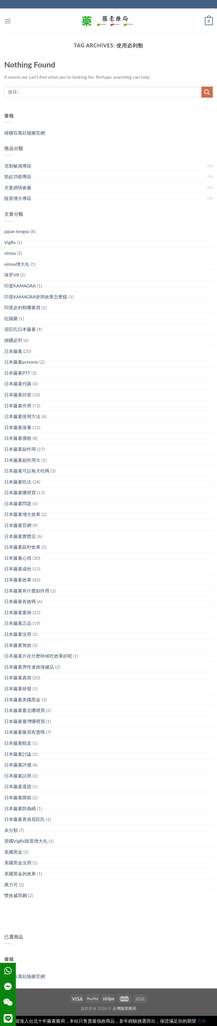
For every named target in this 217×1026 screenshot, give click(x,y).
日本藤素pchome (21, 361)
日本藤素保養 (17, 427)
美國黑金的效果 (20, 873)
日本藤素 (13, 351)
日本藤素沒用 (17, 634)
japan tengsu (16, 231)
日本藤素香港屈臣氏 (24, 819)
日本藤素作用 (17, 405)
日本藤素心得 (17, 558)
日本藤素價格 (17, 438)
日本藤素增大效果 (22, 514)
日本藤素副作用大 (22, 460)
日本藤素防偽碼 (20, 808)
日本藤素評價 (17, 764)
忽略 (201, 1020)
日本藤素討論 (17, 754)
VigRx (10, 242)
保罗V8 (11, 274)
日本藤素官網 (17, 525)
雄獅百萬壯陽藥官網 (24, 132)
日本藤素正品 (17, 623)
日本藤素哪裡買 (20, 492)
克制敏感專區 (17, 165)
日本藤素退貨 (17, 786)
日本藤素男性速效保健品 (29, 666)
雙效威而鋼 (15, 895)
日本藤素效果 (17, 579)
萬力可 (11, 884)
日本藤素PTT (17, 372)
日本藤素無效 (17, 645)
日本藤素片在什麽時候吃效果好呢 (38, 655)
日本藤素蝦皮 (17, 743)
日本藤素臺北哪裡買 (24, 710)
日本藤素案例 (17, 612)
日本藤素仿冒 (17, 394)
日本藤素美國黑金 (22, 699)
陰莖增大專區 (17, 198)
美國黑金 (13, 851)
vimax (10, 253)
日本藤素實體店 (20, 536)
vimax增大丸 (16, 264)
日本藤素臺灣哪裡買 (24, 721)
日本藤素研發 (17, 688)
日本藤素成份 (17, 568)
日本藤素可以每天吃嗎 (26, 470)
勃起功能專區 (17, 176)
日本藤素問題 (17, 503)
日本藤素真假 (17, 677)
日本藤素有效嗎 (20, 601)
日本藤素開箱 (17, 797)
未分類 (11, 830)
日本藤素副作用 (20, 449)
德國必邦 (13, 340)
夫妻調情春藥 (17, 187)
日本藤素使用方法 (22, 416)
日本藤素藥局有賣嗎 (24, 732)
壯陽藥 (11, 318)
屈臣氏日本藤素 (20, 329)
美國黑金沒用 (17, 862)
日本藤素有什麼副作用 (26, 590)
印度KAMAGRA (20, 285)
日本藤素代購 (17, 383)
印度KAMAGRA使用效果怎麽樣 (35, 296)
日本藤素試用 (17, 775)
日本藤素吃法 (17, 481)
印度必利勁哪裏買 (22, 307)
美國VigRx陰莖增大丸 (25, 840)
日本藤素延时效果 (22, 547)
